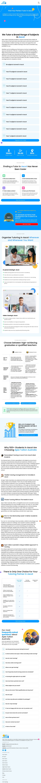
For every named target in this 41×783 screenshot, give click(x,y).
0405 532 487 (7, 746)
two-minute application (12, 180)
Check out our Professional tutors (28, 403)
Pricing (3, 775)
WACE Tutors (5, 765)
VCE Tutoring (5, 782)
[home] (3, 2)
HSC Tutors (4, 758)
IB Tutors (4, 756)
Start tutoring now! (20, 200)
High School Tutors (6, 767)
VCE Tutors (4, 754)
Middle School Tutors (6, 769)
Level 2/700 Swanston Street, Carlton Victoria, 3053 (15, 748)
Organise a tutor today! (20, 140)
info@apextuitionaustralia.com (10, 744)
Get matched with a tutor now (28, 435)
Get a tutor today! (27, 224)
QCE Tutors (4, 760)
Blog (3, 773)
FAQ (3, 777)
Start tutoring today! (20, 621)
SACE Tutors (4, 762)
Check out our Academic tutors (12, 403)
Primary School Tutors (7, 771)
